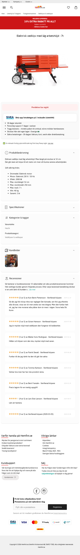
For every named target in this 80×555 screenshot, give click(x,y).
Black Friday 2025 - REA (51, 451)
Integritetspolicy (49, 448)
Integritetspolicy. (60, 513)
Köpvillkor (46, 440)
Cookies (46, 446)
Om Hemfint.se (48, 443)
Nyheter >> (6, 2)
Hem (3, 14)
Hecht (7, 228)
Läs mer (32, 289)
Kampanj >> (17, 2)
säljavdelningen (48, 473)
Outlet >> (29, 2)
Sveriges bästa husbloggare (53, 453)
